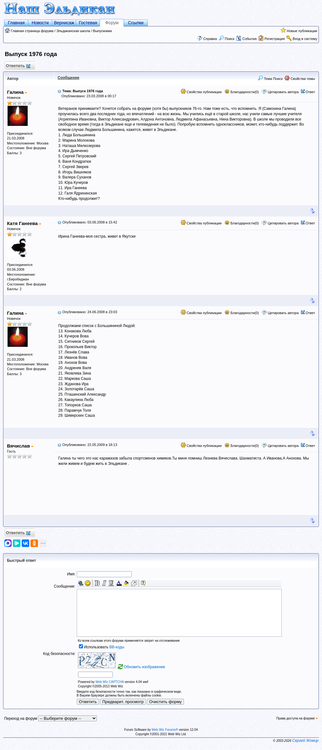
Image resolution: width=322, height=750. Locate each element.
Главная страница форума (32, 31)
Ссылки (135, 22)
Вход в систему (305, 39)
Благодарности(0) (242, 92)
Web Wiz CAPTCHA (109, 682)
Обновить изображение (144, 667)
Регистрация (274, 39)
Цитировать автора (283, 92)
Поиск (227, 39)
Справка (210, 39)
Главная (16, 22)
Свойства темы (300, 79)
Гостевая (88, 22)
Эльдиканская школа (73, 31)
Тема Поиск (270, 79)
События (246, 39)
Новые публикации (302, 31)
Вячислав (20, 445)
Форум (112, 22)
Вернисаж (64, 22)
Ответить (18, 66)
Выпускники (102, 31)
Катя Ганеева (24, 223)
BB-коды (116, 647)
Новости (40, 22)
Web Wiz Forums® (165, 729)
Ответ (310, 92)
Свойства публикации (201, 92)
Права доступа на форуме (297, 718)
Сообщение (68, 78)
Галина (17, 92)
